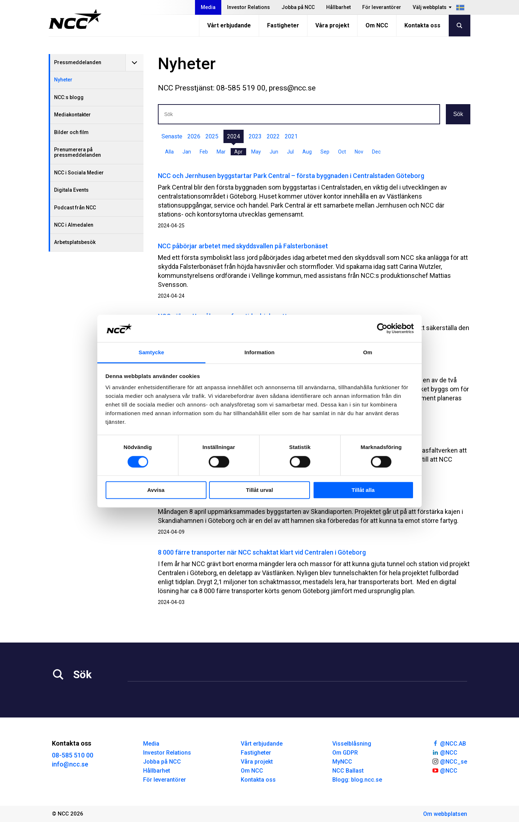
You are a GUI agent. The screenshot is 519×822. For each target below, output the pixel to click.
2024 (233, 136)
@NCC (444, 752)
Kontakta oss (422, 25)
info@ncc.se (70, 764)
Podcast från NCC (75, 207)
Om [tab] (367, 353)
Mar (221, 152)
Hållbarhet (338, 7)
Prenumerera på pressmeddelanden (77, 152)
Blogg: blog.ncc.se (357, 779)
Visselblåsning (351, 743)
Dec (376, 152)
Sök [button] (458, 114)
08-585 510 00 (72, 755)
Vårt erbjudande (229, 25)
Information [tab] (259, 353)
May (256, 152)
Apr (238, 152)
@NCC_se (449, 761)
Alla (169, 152)
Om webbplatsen (445, 813)
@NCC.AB (449, 743)
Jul (290, 152)
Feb (204, 152)
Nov (359, 152)
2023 (255, 136)
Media (208, 7)
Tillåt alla (363, 490)
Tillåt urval (259, 490)
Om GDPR (345, 752)
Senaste (171, 136)
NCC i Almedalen (73, 225)
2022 (273, 136)
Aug (307, 152)
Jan (186, 152)
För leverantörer (381, 7)
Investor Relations (248, 7)
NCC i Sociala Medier (79, 172)
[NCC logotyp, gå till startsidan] (75, 19)
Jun (274, 152)
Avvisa (156, 490)
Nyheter (63, 80)
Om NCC (376, 25)
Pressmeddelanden (77, 62)
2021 (291, 136)
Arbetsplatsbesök (75, 242)
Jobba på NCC (298, 7)
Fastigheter (283, 25)
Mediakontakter (72, 114)
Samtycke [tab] (151, 353)
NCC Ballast (348, 770)
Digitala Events (71, 190)
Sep (324, 152)
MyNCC (342, 761)
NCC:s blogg (69, 97)
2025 (211, 136)
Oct (342, 152)
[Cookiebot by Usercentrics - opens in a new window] (382, 328)
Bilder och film (71, 132)
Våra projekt (332, 25)
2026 (193, 136)
